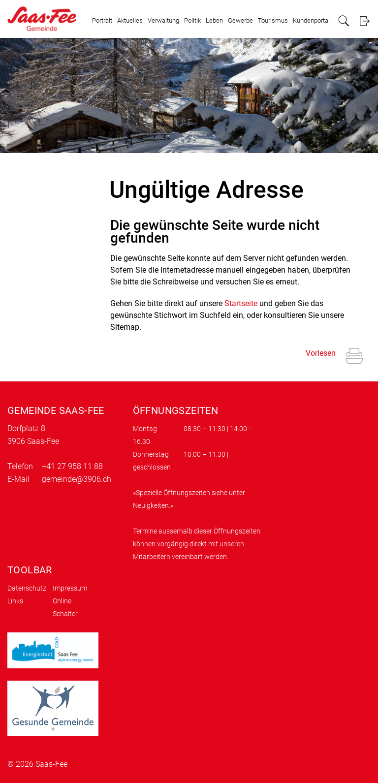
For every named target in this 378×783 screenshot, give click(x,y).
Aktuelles (130, 20)
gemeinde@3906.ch (76, 479)
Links (15, 601)
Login (364, 21)
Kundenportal (311, 20)
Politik (192, 20)
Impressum (70, 588)
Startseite (240, 303)
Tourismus (273, 20)
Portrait (102, 20)
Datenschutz (26, 588)
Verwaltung (163, 20)
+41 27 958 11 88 (72, 466)
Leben (214, 20)
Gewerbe (240, 20)
